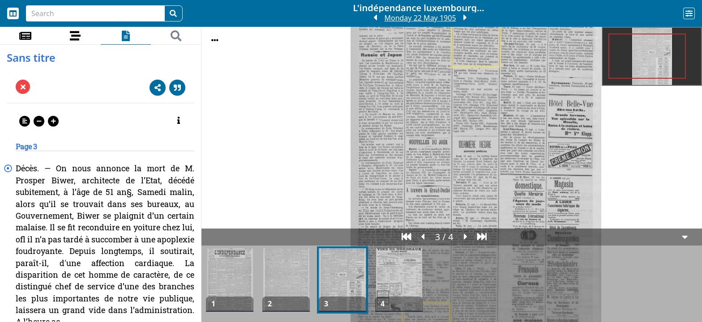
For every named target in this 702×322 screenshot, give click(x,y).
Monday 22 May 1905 (420, 18)
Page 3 (26, 146)
